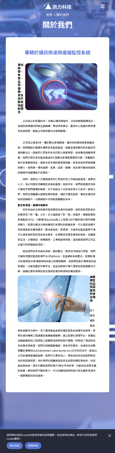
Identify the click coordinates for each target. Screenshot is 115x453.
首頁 (49, 15)
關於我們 (62, 15)
